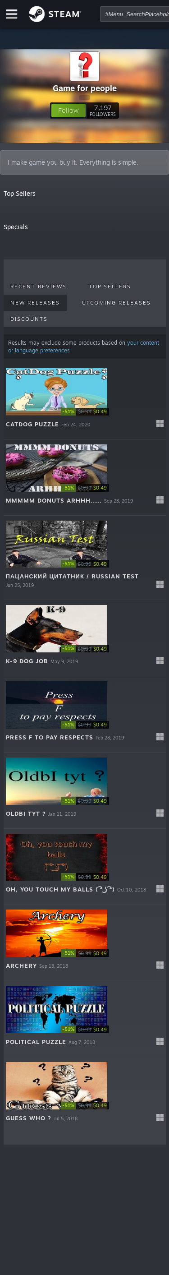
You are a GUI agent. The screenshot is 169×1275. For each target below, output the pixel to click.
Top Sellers (110, 286)
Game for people (85, 88)
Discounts (29, 319)
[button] (68, 110)
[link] (88, 412)
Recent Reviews (38, 286)
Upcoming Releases (116, 303)
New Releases (35, 303)
